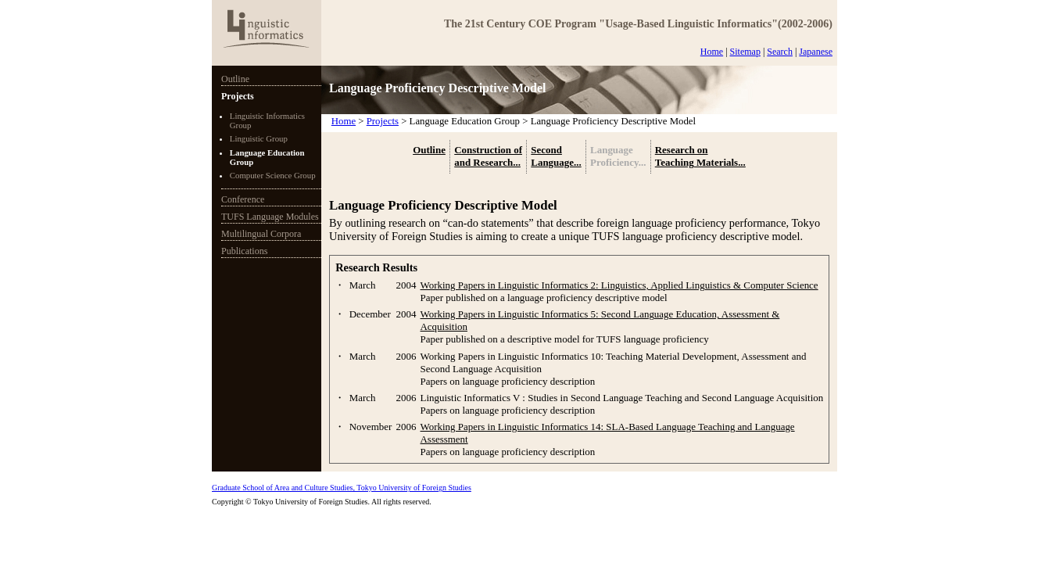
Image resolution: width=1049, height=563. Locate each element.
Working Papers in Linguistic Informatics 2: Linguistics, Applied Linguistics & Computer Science (619, 285)
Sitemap (745, 51)
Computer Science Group (273, 175)
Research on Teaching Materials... (700, 156)
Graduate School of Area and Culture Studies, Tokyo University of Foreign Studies (341, 487)
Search (780, 51)
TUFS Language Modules (270, 216)
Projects (237, 96)
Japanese (815, 51)
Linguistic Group (259, 138)
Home (711, 51)
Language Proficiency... (618, 156)
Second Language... (556, 156)
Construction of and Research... (488, 156)
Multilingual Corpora (261, 233)
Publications (244, 251)
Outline (235, 79)
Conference (242, 199)
